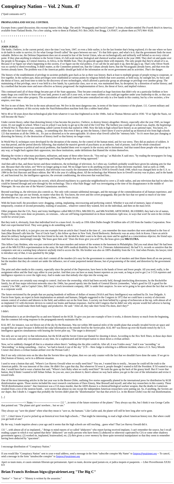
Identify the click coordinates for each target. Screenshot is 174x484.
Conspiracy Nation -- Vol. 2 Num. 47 (40, 6)
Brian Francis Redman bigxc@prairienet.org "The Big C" (48, 472)
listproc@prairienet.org (145, 453)
